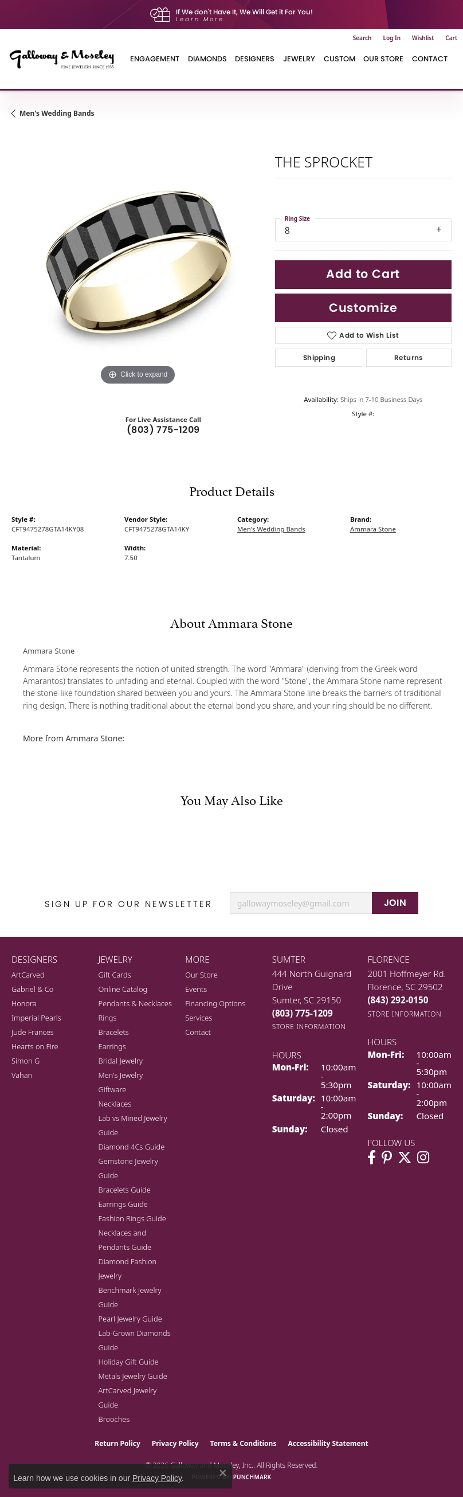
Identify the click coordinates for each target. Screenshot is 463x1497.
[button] (362, 37)
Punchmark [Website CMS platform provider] (252, 1477)
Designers (254, 59)
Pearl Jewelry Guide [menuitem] (130, 1319)
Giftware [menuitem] (113, 1089)
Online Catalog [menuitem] (123, 989)
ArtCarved (28, 975)
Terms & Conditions (243, 1443)
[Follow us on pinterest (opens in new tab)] (387, 1157)
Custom (339, 59)
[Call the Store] (302, 1013)
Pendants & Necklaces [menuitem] (135, 1003)
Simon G (25, 1061)
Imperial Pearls (36, 1018)
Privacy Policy (175, 1443)
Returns (408, 357)
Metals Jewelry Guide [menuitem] (133, 1376)
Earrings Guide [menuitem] (123, 1204)
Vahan (21, 1075)
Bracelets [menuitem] (114, 1032)
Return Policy (117, 1443)
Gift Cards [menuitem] (115, 975)
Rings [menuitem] (108, 1018)
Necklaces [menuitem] (115, 1104)
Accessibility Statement (328, 1443)
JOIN (395, 902)
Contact (430, 59)
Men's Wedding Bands (57, 113)
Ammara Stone (373, 529)
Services (198, 1018)
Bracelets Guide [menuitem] (125, 1190)
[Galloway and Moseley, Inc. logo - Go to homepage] (66, 59)
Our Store (383, 59)
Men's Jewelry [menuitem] (121, 1075)
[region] (137, 262)
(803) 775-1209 (163, 429)
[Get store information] (309, 1026)
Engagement (154, 59)
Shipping (319, 357)
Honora (24, 1003)
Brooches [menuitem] (114, 1419)
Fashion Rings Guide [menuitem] (132, 1218)
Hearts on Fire (34, 1046)
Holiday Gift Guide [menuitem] (129, 1362)
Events (196, 989)
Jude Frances (32, 1032)
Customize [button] (363, 307)
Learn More (200, 19)
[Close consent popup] (222, 1472)
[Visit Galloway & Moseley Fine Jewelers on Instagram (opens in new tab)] (423, 1157)
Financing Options (215, 1003)
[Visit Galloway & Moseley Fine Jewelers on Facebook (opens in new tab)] (371, 1157)
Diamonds (207, 59)
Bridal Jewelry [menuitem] (121, 1061)
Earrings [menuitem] (112, 1046)
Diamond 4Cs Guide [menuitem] (132, 1147)
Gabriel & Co (32, 989)
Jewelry (299, 59)
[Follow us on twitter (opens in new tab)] (404, 1157)
